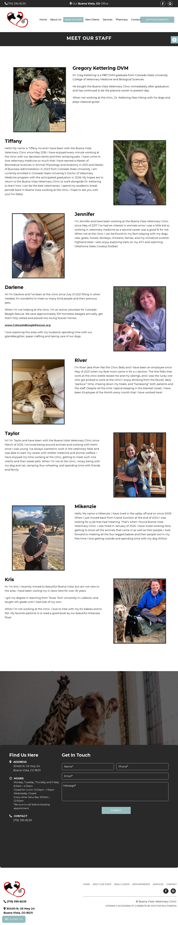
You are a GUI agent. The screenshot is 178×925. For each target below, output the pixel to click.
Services (107, 19)
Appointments (157, 19)
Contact (136, 19)
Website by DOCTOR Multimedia (156, 905)
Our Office (90, 3)
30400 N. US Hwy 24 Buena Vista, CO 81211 (27, 768)
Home (43, 19)
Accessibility (126, 905)
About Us (55, 19)
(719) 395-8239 (16, 3)
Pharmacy (122, 19)
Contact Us (14, 919)
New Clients (92, 19)
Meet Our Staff (73, 19)
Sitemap (111, 905)
